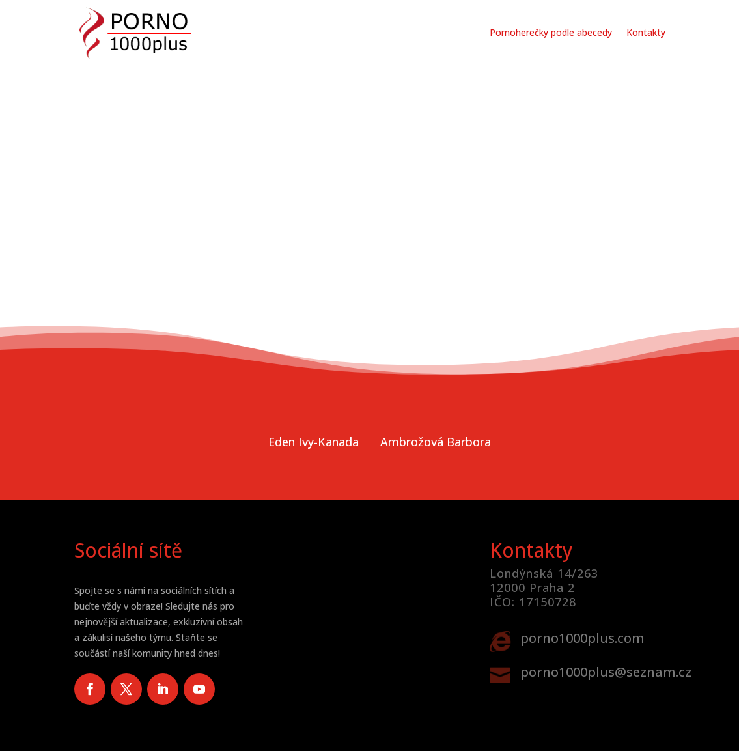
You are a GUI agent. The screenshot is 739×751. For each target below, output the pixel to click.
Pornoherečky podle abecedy (551, 32)
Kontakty (645, 32)
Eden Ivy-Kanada (313, 441)
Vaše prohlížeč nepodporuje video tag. (369, 185)
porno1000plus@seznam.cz (605, 672)
